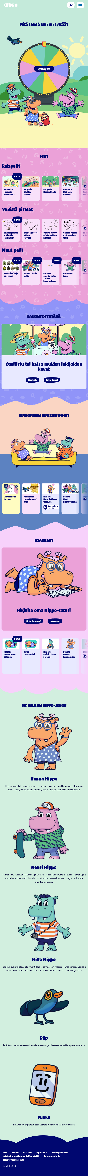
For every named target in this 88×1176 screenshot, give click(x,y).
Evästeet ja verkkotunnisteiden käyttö (21, 1156)
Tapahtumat (41, 1152)
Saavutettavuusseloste (13, 1159)
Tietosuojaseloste (52, 1156)
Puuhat (15, 1152)
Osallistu (32, 380)
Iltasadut (27, 1152)
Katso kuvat (52, 380)
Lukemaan (55, 621)
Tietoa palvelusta (60, 1152)
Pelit (5, 1152)
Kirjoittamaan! (33, 621)
